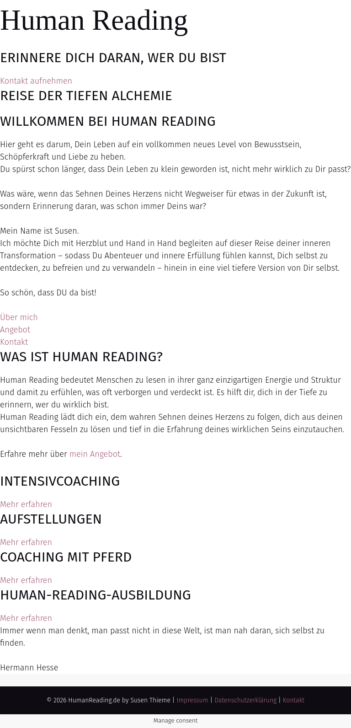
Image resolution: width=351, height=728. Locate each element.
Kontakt (293, 700)
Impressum (192, 700)
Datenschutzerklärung (245, 700)
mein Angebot (94, 454)
